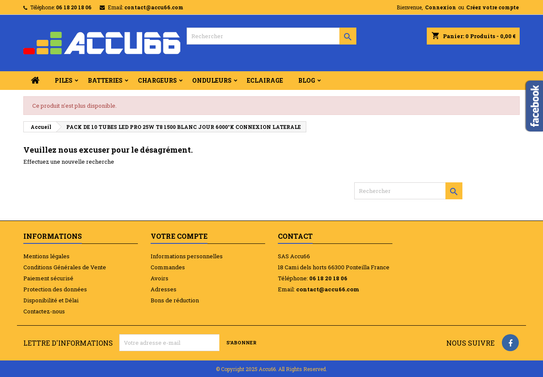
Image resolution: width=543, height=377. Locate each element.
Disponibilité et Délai (50, 300)
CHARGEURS (157, 80)
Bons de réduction (175, 300)
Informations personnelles (187, 256)
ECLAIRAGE (265, 80)
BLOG (306, 80)
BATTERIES (105, 80)
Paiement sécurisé (48, 278)
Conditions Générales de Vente (64, 267)
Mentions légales (46, 256)
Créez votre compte (492, 7)
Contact (295, 236)
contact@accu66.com (153, 7)
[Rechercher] (271, 36)
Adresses (163, 289)
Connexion (440, 7)
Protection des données (55, 289)
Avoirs (159, 278)
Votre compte (179, 236)
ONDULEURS (212, 80)
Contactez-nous (44, 311)
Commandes (168, 267)
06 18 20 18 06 (74, 7)
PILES (64, 80)
